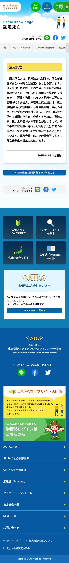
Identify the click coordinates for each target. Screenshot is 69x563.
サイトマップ (13, 540)
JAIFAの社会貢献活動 (16, 458)
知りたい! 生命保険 (14, 470)
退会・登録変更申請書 (18, 548)
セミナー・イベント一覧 (17, 493)
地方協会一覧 (11, 504)
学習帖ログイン (62, 6)
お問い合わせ (11, 527)
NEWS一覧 (10, 516)
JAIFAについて (12, 446)
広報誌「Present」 (14, 481)
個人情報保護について (40, 540)
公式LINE (35, 6)
